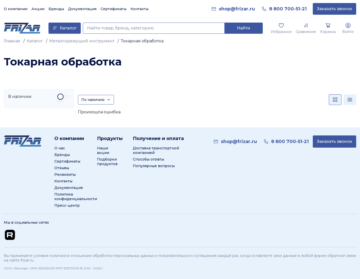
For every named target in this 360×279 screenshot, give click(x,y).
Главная (12, 41)
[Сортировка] (96, 99)
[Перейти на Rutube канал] (10, 235)
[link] (237, 9)
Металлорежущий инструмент (81, 41)
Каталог (35, 41)
